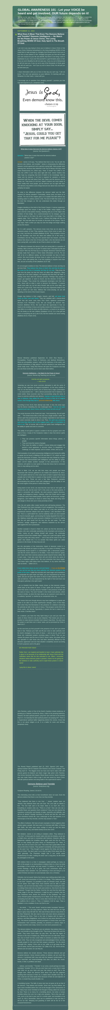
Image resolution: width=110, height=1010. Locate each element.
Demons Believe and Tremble (41, 784)
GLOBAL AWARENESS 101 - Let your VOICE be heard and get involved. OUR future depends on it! (53, 11)
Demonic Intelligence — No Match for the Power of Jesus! (41, 373)
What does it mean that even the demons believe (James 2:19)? (41, 149)
